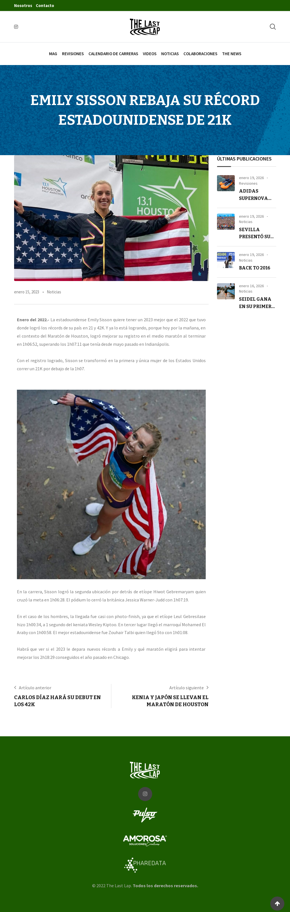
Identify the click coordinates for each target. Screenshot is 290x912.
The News (231, 53)
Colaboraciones (200, 53)
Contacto (45, 5)
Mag (53, 53)
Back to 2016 (254, 268)
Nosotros (23, 5)
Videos (149, 53)
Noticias (170, 53)
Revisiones (73, 53)
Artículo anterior (35, 687)
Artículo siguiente (186, 687)
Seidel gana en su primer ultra (255, 306)
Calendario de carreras (113, 53)
